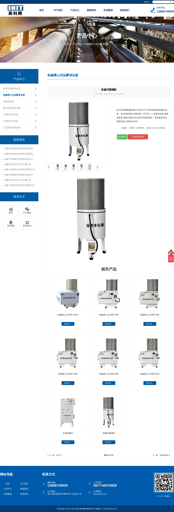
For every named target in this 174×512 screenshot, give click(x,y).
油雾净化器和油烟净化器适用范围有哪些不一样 (20, 148)
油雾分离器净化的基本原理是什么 (19, 169)
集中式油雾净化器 (11, 108)
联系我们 (124, 10)
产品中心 (74, 10)
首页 (41, 10)
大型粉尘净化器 (10, 121)
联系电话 (27, 225)
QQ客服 (11, 225)
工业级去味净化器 (11, 127)
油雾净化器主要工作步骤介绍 (17, 164)
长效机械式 (164, 455)
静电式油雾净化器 (11, 88)
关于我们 (58, 10)
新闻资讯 (91, 10)
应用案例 (108, 10)
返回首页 (147, 2)
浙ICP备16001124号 (110, 509)
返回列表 (109, 455)
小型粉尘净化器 (10, 114)
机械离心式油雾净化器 (97, 44)
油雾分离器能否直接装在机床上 (18, 159)
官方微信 (27, 212)
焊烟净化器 (8, 101)
